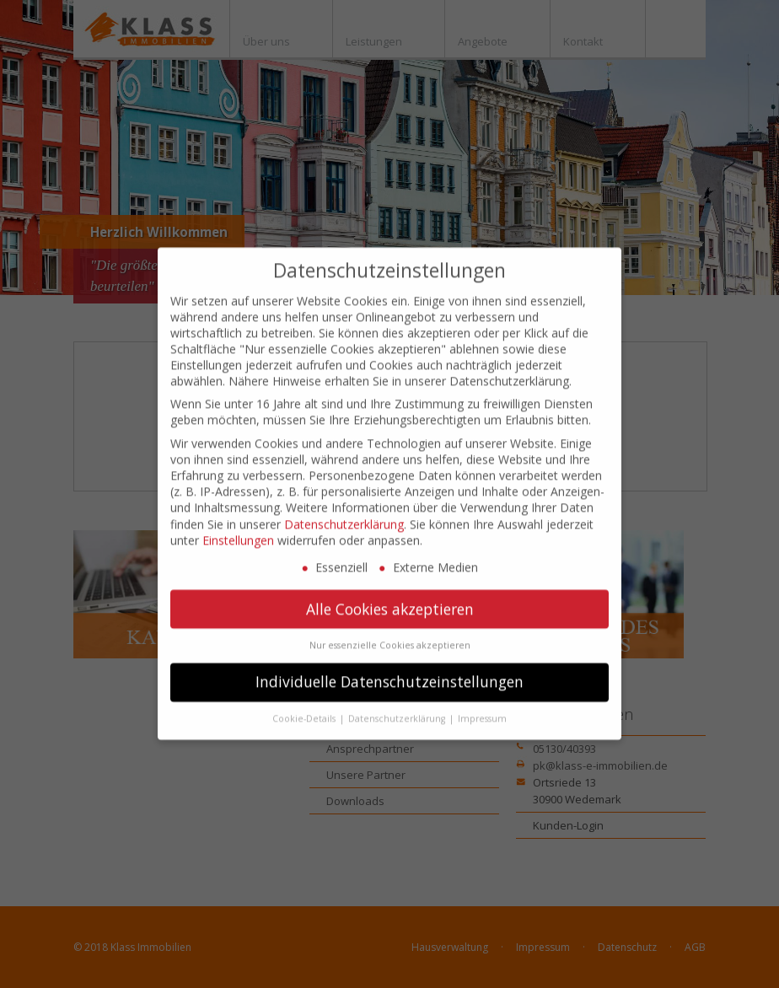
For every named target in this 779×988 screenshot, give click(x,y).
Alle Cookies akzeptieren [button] (390, 593)
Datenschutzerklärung (344, 508)
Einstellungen (238, 525)
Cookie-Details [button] (305, 702)
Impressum (482, 702)
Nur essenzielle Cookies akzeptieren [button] (389, 630)
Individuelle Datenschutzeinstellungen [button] (389, 665)
